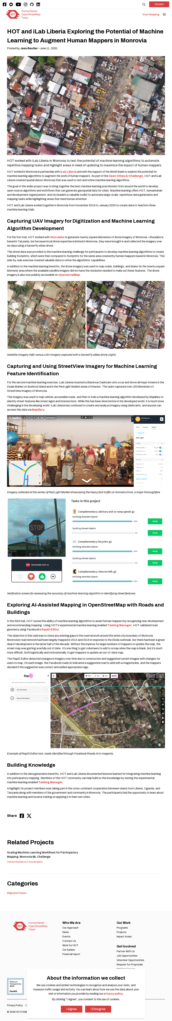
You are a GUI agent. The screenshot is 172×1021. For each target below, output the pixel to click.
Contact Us (69, 941)
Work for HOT (70, 945)
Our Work (123, 923)
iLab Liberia (68, 171)
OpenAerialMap (69, 274)
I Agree (71, 1009)
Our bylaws (68, 949)
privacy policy (113, 993)
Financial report (71, 954)
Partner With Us (126, 951)
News (65, 932)
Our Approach (70, 927)
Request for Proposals (130, 964)
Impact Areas (124, 936)
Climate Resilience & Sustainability (25, 862)
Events (66, 936)
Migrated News (16, 892)
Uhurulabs (57, 237)
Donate (159, 4)
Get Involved (126, 946)
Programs (122, 927)
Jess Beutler (29, 48)
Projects (121, 932)
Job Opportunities (127, 955)
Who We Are (71, 923)
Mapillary (38, 409)
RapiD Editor (50, 629)
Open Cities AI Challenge (126, 175)
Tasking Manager (120, 625)
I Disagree (98, 1009)
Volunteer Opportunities (130, 960)
